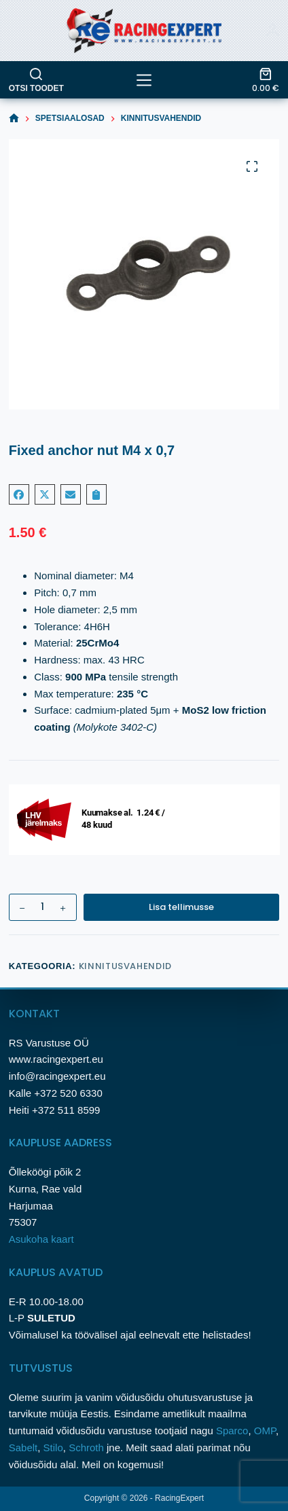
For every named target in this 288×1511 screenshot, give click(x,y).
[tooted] (144, 80)
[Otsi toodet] (36, 80)
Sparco (232, 1430)
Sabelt (23, 1447)
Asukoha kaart (43, 1239)
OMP (265, 1430)
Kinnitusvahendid (125, 966)
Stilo (53, 1447)
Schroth (88, 1447)
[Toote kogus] (43, 907)
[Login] (272, 30)
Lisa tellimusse (181, 906)
